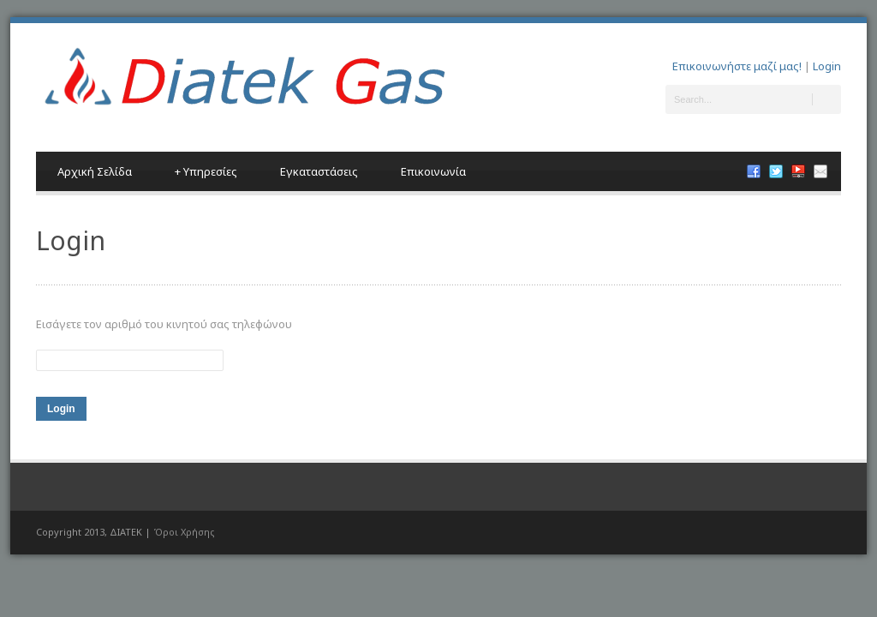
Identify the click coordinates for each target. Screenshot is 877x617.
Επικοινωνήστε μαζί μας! (737, 66)
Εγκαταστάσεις (319, 171)
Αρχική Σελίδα (94, 171)
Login (827, 66)
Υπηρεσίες (206, 171)
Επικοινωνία (433, 171)
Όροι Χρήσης (184, 531)
